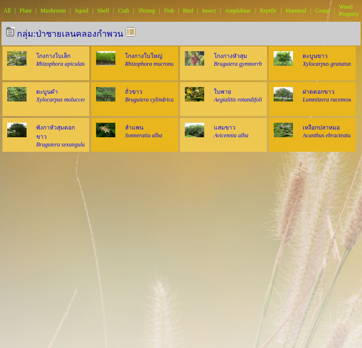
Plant (26, 10)
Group (322, 10)
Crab (123, 10)
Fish (169, 10)
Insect (209, 10)
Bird (188, 10)
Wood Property (349, 10)
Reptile (268, 10)
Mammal (295, 10)
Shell (103, 10)
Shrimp (146, 10)
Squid (81, 10)
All (7, 10)
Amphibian (238, 10)
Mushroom (53, 10)
